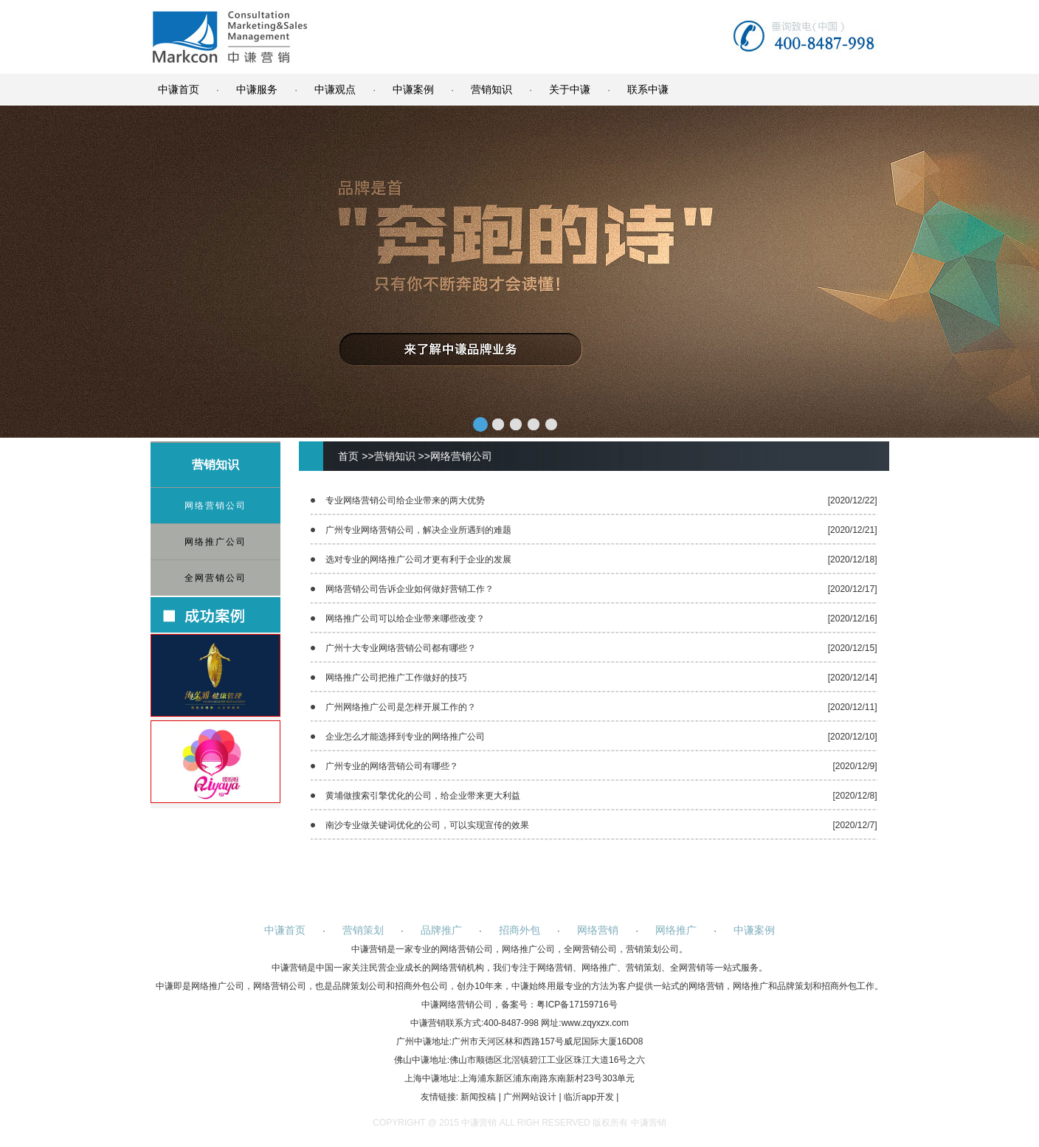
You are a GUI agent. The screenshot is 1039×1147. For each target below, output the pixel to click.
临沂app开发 (589, 1097)
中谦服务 (256, 89)
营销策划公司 (652, 949)
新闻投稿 (478, 1097)
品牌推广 (441, 930)
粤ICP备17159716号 (576, 1004)
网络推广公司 (215, 542)
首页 (348, 456)
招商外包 (519, 930)
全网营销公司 (215, 578)
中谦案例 (413, 89)
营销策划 (363, 930)
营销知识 (491, 89)
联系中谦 (648, 89)
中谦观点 (335, 89)
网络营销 (597, 930)
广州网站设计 (529, 1097)
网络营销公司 (215, 505)
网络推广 (676, 930)
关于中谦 (569, 89)
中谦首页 (178, 89)
